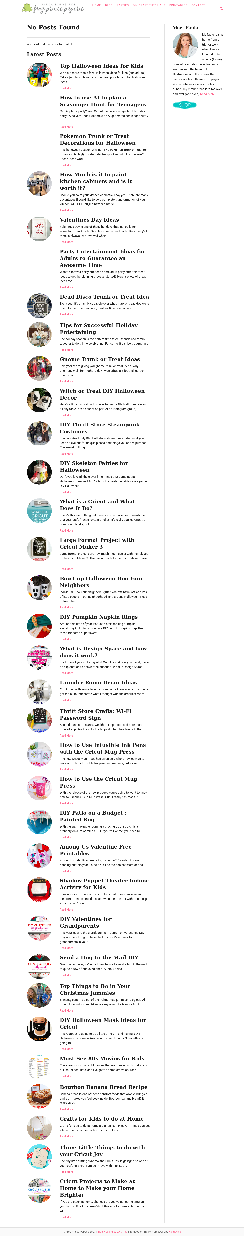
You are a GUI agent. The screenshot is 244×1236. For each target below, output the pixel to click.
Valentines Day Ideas (89, 220)
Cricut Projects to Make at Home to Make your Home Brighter (97, 1188)
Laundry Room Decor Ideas (98, 683)
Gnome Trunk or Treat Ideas (100, 359)
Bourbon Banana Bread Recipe (104, 1087)
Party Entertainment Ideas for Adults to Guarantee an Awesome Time (102, 258)
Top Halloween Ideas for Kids (101, 66)
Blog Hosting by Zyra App (112, 1231)
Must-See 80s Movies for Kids (102, 1058)
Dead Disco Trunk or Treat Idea (104, 297)
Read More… (208, 94)
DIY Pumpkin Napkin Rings (99, 617)
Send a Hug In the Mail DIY (99, 958)
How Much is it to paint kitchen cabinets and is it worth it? (96, 181)
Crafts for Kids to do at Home (102, 1119)
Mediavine (175, 1231)
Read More (66, 88)
